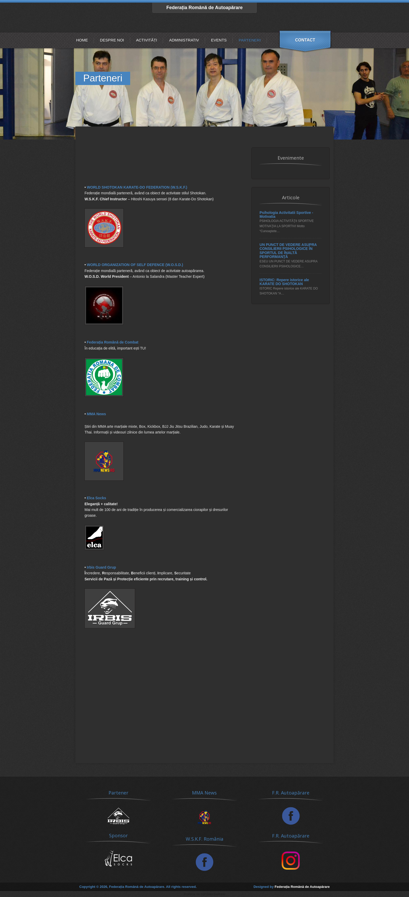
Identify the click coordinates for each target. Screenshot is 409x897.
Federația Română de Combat (113, 342)
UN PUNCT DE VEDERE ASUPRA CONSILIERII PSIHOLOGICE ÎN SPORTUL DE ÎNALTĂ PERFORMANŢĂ (288, 251)
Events (219, 40)
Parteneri (250, 40)
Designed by (292, 887)
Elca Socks (96, 498)
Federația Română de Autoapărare (204, 7)
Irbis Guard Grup (101, 567)
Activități (146, 40)
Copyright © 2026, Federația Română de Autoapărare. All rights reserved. (138, 887)
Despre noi (112, 40)
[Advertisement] (161, 171)
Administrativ (184, 40)
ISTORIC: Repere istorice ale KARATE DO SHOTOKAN (284, 282)
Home (82, 40)
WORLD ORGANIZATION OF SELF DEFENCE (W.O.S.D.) (135, 265)
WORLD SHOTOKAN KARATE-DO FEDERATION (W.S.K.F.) (137, 187)
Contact (305, 40)
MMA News (96, 414)
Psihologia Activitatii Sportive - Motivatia (286, 215)
